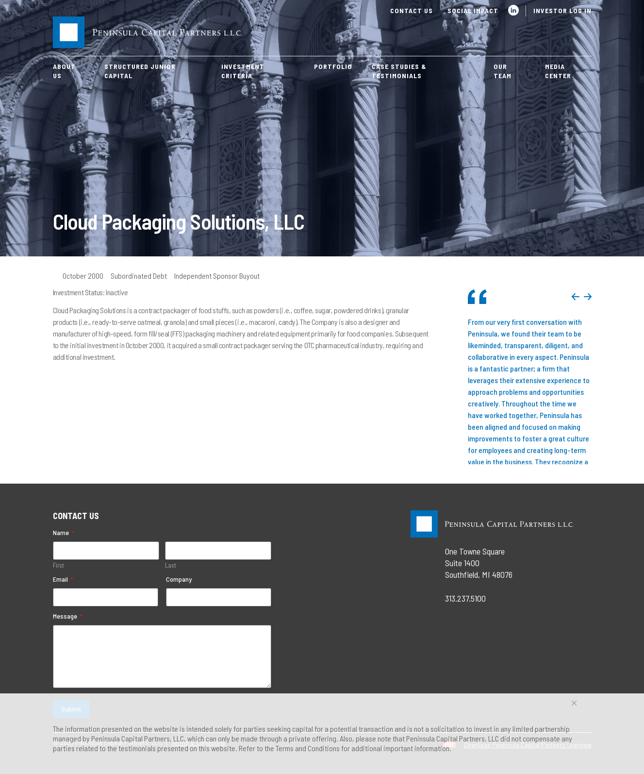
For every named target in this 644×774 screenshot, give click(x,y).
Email (63, 579)
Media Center (558, 71)
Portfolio (333, 66)
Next (588, 296)
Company (179, 579)
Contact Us (411, 10)
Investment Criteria (242, 71)
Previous (575, 296)
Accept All (585, 707)
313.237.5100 (465, 598)
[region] (322, 733)
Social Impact (472, 10)
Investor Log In (562, 10)
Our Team (503, 71)
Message (68, 616)
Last (170, 565)
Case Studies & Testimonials (399, 71)
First (58, 565)
